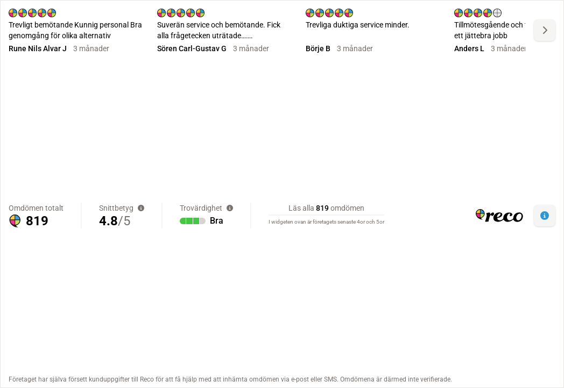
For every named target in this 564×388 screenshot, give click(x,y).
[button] (544, 215)
